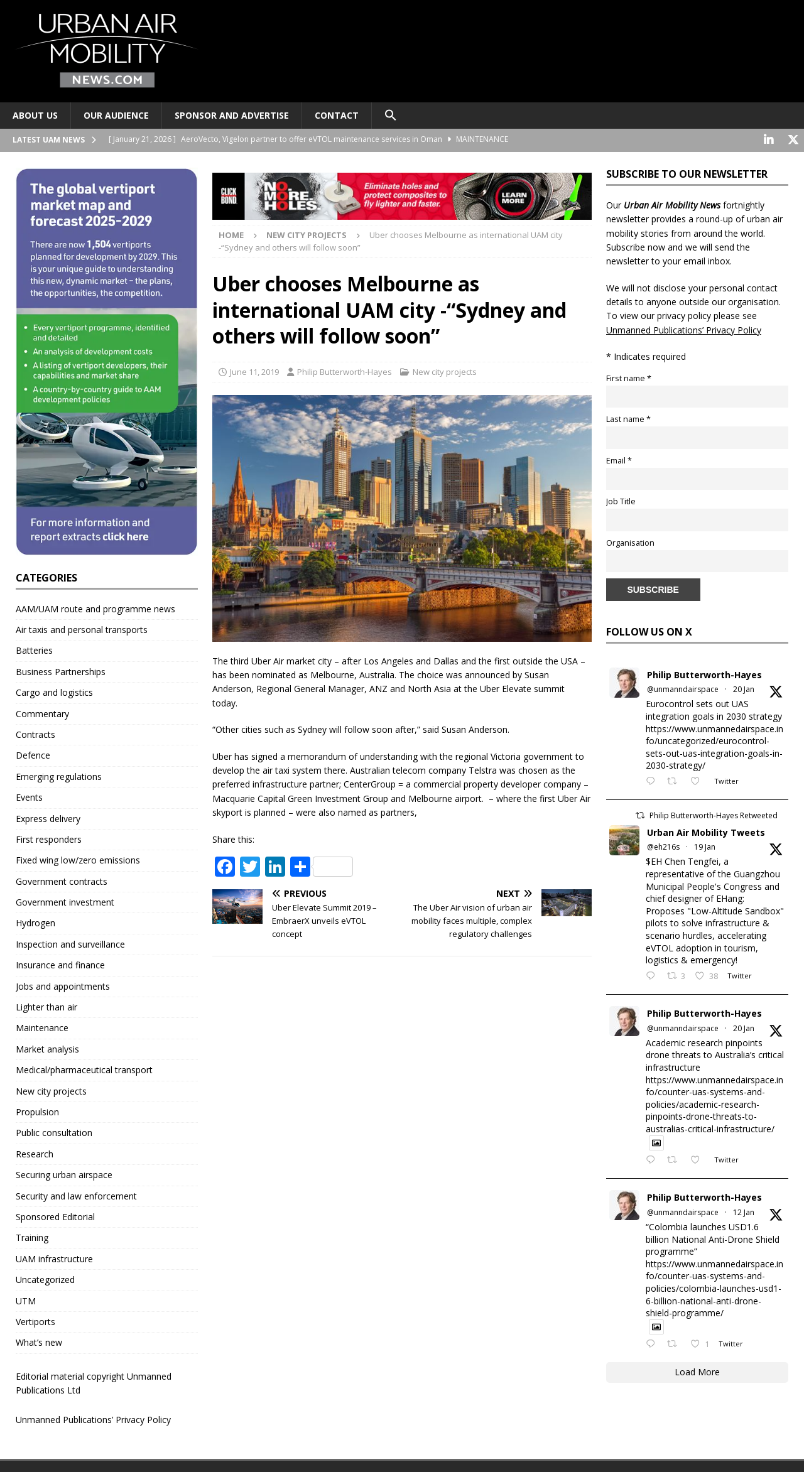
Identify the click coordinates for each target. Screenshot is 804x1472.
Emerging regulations (59, 775)
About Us (35, 115)
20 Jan (743, 688)
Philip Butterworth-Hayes (344, 370)
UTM (26, 1300)
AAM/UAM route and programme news (95, 608)
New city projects (445, 370)
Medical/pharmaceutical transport (84, 1069)
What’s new (39, 1342)
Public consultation (54, 1132)
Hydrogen (35, 922)
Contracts (35, 733)
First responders (49, 838)
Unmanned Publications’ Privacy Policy (93, 1419)
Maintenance (42, 1027)
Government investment (65, 901)
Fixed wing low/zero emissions (78, 859)
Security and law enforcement (76, 1195)
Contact (337, 115)
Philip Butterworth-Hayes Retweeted (713, 814)
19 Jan (704, 845)
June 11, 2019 (254, 370)
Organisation (630, 541)
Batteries (34, 650)
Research (34, 1153)
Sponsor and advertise (232, 115)
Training (32, 1237)
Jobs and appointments (63, 985)
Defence (33, 754)
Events (29, 797)
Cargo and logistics (54, 692)
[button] (390, 115)
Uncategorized (45, 1279)
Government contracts (61, 880)
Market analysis (47, 1048)
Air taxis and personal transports (82, 628)
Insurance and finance (60, 964)
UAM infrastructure (54, 1258)
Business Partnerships (61, 670)
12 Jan (743, 1211)
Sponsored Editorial (55, 1215)
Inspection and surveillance (70, 943)
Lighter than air (46, 1006)
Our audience (116, 115)
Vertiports (35, 1320)
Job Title (621, 500)
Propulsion (37, 1111)
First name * (628, 377)
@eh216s (663, 845)
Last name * (628, 418)
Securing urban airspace (64, 1174)
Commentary (42, 712)
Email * (619, 459)
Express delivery (48, 817)
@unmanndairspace (683, 688)
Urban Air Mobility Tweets (706, 831)
